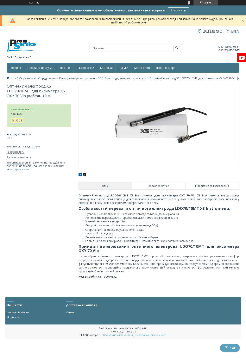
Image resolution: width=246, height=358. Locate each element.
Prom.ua (142, 328)
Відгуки (123, 68)
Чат (230, 348)
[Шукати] (176, 48)
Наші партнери (165, 68)
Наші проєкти (85, 68)
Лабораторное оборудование (36, 78)
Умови (70, 312)
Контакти (106, 68)
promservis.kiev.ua (18, 312)
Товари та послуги (39, 68)
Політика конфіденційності (151, 335)
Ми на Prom (142, 68)
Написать (178, 10)
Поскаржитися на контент (118, 335)
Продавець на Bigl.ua (123, 331)
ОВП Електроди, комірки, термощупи (122, 78)
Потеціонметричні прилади (77, 78)
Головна (15, 68)
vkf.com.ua (13, 317)
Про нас (65, 68)
